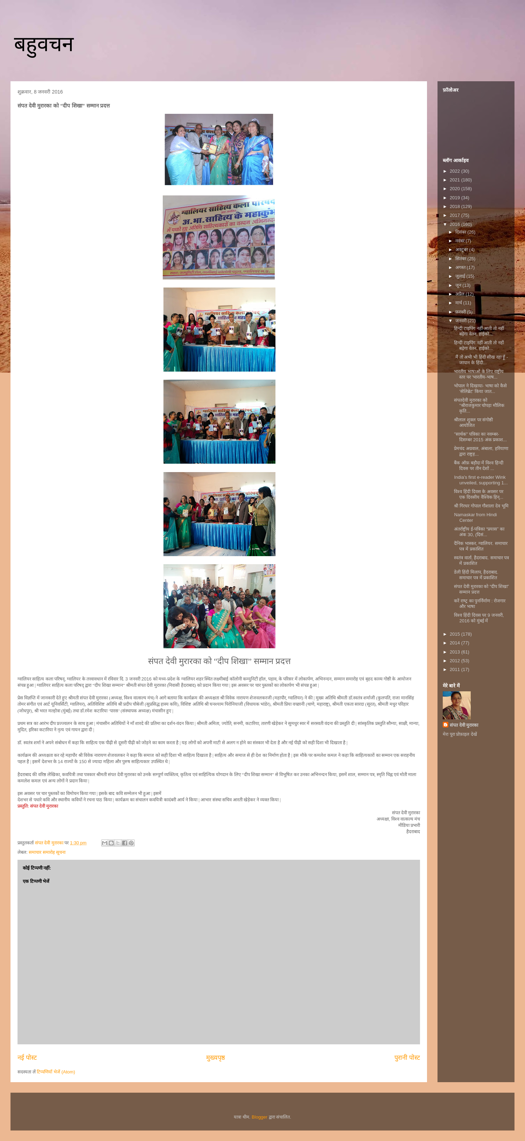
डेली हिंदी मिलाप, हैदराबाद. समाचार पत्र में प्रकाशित (476, 574)
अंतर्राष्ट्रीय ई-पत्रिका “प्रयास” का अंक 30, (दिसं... (479, 531)
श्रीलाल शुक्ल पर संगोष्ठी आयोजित (473, 422)
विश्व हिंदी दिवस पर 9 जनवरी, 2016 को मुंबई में (479, 618)
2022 (455, 171)
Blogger (259, 1117)
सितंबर (461, 258)
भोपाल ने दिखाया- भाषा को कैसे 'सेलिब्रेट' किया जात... (480, 388)
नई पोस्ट (27, 1057)
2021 (455, 179)
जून (459, 285)
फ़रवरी (461, 311)
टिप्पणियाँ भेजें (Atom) (56, 1071)
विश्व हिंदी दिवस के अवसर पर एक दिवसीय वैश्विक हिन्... (478, 494)
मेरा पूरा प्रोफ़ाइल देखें (460, 734)
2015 (455, 634)
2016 (455, 224)
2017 (455, 215)
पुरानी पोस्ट (407, 1057)
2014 (455, 642)
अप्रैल (460, 294)
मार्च (459, 302)
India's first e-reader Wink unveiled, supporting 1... (480, 480)
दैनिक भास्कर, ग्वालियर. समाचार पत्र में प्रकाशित (480, 546)
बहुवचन (44, 44)
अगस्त (461, 267)
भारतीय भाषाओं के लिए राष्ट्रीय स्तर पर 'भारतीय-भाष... (478, 374)
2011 (455, 669)
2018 (455, 206)
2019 (455, 197)
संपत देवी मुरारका (464, 725)
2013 (455, 652)
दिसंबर (461, 232)
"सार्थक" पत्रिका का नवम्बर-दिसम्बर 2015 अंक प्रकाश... (480, 436)
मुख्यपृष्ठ (215, 1057)
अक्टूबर (462, 249)
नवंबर (460, 240)
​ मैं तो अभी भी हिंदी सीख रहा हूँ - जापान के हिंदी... (481, 359)
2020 (455, 188)
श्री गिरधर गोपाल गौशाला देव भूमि (481, 506)
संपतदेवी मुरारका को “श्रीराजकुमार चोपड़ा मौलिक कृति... (479, 405)
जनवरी (461, 320)
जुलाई (461, 276)
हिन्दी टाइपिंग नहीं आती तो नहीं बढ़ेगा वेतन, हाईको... (479, 331)
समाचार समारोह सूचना (47, 852)
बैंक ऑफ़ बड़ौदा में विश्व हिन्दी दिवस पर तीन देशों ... (478, 465)
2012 (455, 660)
